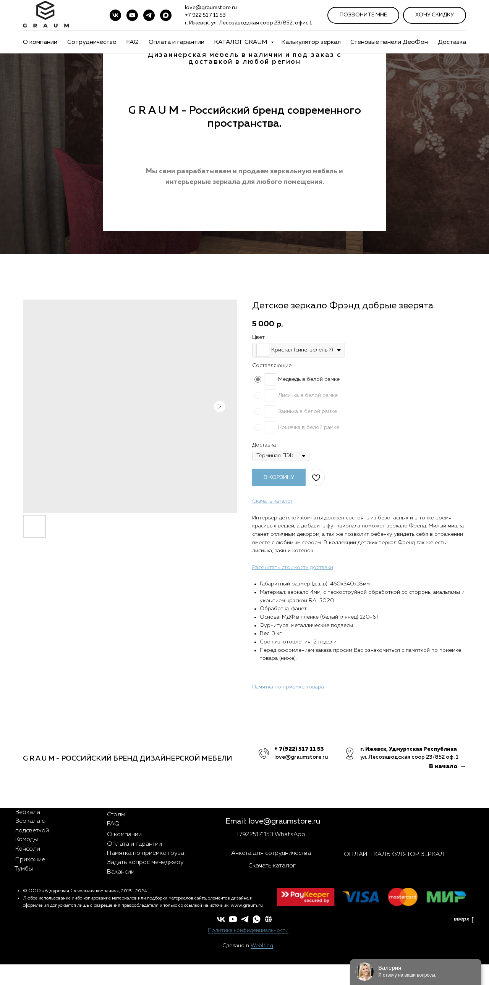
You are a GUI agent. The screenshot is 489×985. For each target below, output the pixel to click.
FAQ (132, 42)
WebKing (262, 945)
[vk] (115, 15)
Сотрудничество (92, 42)
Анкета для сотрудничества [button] (271, 853)
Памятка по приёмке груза (145, 853)
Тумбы (24, 869)
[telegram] (149, 15)
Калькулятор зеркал (311, 42)
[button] (268, 919)
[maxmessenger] (166, 15)
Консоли (27, 849)
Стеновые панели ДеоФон (389, 42)
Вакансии (120, 872)
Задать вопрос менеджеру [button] (145, 862)
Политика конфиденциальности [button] (248, 930)
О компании (40, 42)
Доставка (452, 42)
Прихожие (30, 860)
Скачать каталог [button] (272, 866)
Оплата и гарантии (176, 42)
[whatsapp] (256, 919)
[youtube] (132, 15)
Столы (116, 815)
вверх (464, 919)
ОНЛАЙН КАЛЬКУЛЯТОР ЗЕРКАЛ (394, 854)
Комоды (26, 840)
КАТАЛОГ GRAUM (241, 42)
